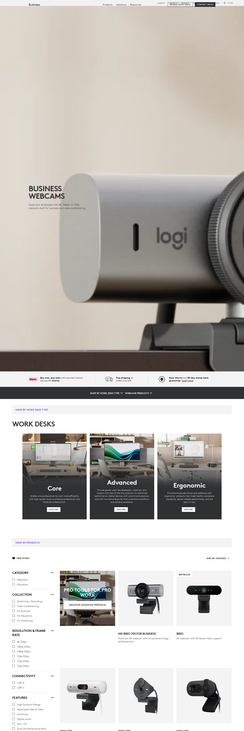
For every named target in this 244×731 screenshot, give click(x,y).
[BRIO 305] (145, 683)
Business (185, 3)
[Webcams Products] (138, 393)
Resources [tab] (97, 10)
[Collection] (52, 594)
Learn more (187, 380)
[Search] (203, 10)
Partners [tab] (116, 10)
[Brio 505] (87, 683)
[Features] (52, 697)
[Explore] (53, 509)
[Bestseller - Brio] (204, 598)
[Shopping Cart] (230, 10)
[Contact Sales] (205, 19)
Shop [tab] (49, 10)
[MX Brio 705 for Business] (145, 598)
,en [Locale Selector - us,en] (230, 3)
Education (197, 3)
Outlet (208, 3)
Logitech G (173, 3)
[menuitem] (108, 19)
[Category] (52, 572)
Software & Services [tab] (72, 10)
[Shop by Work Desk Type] (106, 393)
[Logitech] (26, 9)
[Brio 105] (204, 683)
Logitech (161, 3)
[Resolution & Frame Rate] (52, 630)
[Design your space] (180, 19)
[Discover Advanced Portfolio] (87, 605)
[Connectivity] (52, 675)
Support (216, 3)
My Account (220, 10)
